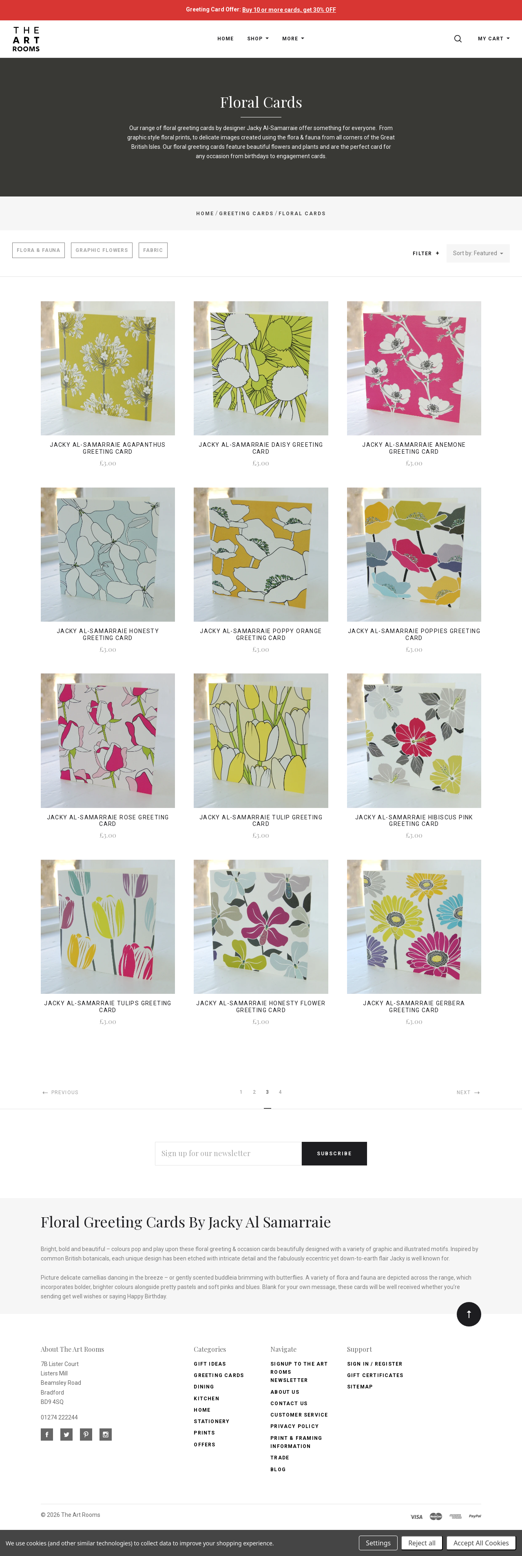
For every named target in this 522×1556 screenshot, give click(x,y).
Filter (426, 254)
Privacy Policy (294, 1426)
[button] (437, 253)
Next (469, 1092)
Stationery (212, 1421)
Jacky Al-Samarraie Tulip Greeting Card (261, 821)
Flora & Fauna (38, 250)
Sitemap (360, 1387)
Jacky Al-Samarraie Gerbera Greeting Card (414, 1006)
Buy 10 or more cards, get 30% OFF (289, 10)
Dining (204, 1387)
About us (284, 1392)
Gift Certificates (375, 1375)
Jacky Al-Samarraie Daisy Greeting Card (261, 448)
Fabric (153, 250)
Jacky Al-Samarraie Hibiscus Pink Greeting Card (414, 821)
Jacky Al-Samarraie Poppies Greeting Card (414, 634)
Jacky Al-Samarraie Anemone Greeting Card (414, 448)
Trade (279, 1458)
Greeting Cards (219, 1375)
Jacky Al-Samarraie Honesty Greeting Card (108, 634)
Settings (378, 1542)
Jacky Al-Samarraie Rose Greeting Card (108, 821)
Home (202, 1410)
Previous (59, 1092)
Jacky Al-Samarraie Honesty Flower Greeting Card (260, 1006)
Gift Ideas (210, 1364)
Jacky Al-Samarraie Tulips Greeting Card (108, 1006)
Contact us (288, 1403)
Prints (204, 1433)
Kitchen (206, 1399)
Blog (278, 1469)
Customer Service (299, 1415)
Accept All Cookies (481, 1542)
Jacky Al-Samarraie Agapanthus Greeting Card (108, 448)
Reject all (422, 1542)
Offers (204, 1445)
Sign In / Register (375, 1364)
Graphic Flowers (101, 250)
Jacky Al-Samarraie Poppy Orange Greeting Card (261, 634)
